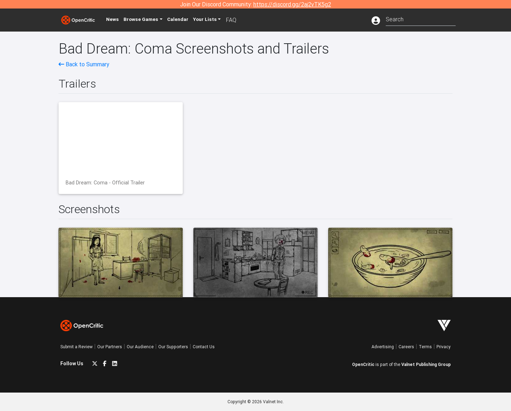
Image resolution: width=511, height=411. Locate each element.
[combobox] (421, 18)
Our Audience (140, 346)
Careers (406, 346)
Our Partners (109, 346)
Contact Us (204, 346)
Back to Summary (84, 64)
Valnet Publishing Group (426, 364)
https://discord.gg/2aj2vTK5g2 (292, 4)
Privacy (443, 346)
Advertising (383, 346)
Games (150, 19)
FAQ (246, 19)
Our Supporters (173, 346)
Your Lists (219, 19)
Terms (425, 346)
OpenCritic (363, 364)
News (118, 19)
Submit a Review (76, 346)
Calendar (191, 19)
